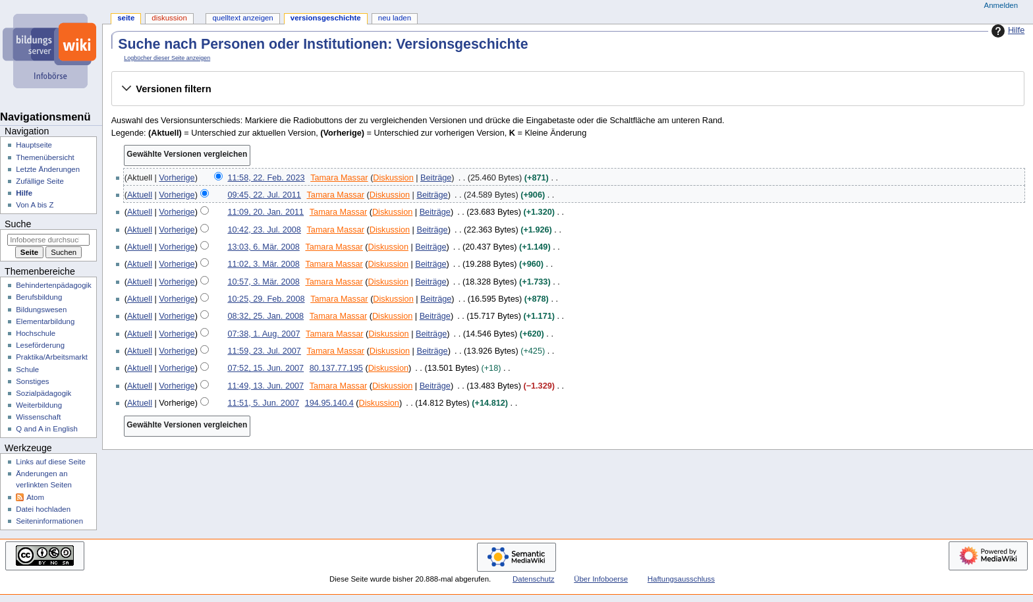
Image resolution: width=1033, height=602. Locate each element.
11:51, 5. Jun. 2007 (263, 403)
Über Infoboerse (601, 579)
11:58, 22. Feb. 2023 (265, 177)
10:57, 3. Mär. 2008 (263, 282)
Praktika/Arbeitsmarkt (52, 357)
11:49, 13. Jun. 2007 (265, 386)
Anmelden (1001, 5)
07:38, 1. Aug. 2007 (263, 334)
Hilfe (1006, 31)
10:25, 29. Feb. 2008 (265, 299)
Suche (18, 224)
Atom (35, 497)
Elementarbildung (45, 321)
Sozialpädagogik (43, 393)
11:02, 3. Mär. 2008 (263, 264)
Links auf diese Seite (51, 462)
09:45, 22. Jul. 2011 (263, 195)
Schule (27, 369)
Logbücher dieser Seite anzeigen (167, 58)
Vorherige (176, 177)
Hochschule (35, 333)
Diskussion (393, 177)
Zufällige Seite (40, 181)
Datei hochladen (43, 509)
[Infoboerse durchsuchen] (48, 240)
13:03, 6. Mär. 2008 (263, 247)
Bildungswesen (41, 310)
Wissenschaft (38, 417)
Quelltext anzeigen (242, 18)
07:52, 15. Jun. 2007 (265, 368)
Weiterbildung (39, 405)
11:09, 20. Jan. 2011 (265, 212)
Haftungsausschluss (681, 579)
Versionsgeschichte (326, 18)
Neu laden (394, 18)
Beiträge (435, 177)
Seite (125, 18)
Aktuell (139, 195)
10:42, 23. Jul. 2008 (263, 229)
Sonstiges (32, 381)
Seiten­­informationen (49, 521)
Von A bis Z (34, 205)
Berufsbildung (39, 297)
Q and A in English (47, 429)
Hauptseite (34, 145)
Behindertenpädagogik (54, 285)
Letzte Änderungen (48, 169)
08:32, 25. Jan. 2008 (265, 316)
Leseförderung (40, 345)
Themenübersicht (45, 157)
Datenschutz (534, 579)
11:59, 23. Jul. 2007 (263, 351)
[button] (567, 89)
